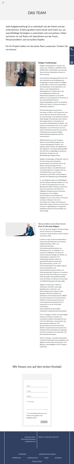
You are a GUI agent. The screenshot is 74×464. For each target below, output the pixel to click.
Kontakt (58, 458)
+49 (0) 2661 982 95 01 (51, 437)
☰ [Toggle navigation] (3, 2)
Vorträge (22, 454)
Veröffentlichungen (47, 454)
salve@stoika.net (30, 441)
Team (46, 458)
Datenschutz (32, 458)
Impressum (16, 458)
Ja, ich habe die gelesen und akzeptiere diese (36, 417)
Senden (44, 424)
